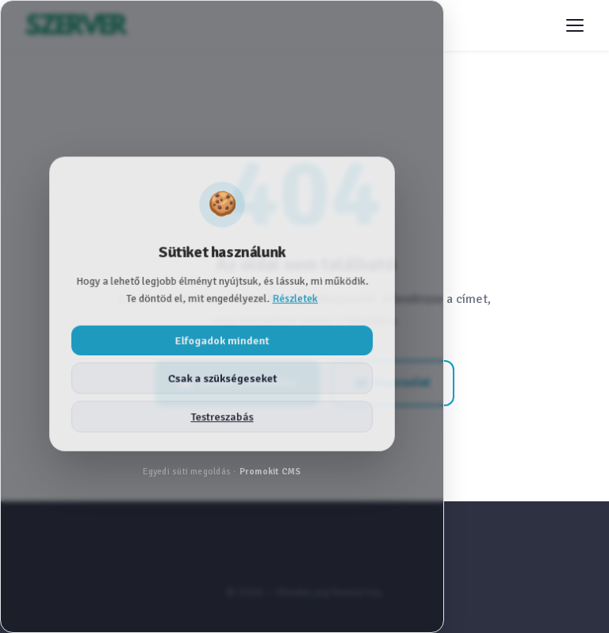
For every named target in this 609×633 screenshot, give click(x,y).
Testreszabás (222, 416)
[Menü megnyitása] (575, 25)
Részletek (296, 298)
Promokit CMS (270, 471)
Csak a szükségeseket (222, 377)
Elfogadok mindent (222, 339)
